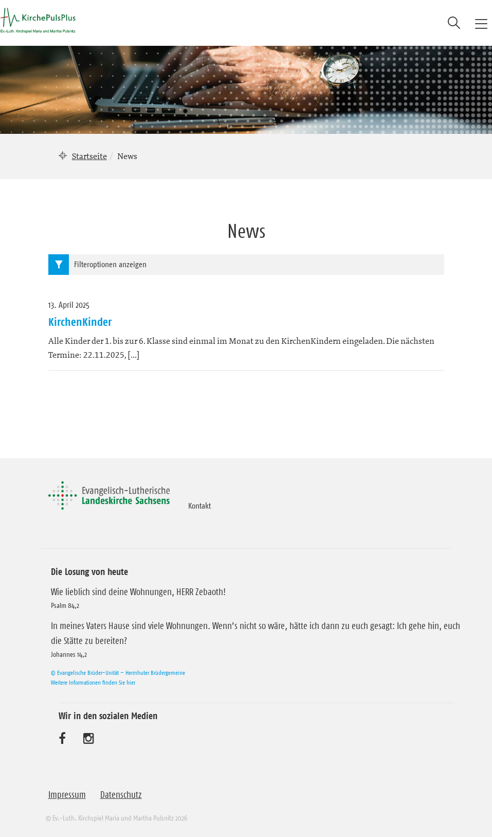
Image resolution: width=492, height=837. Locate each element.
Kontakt (199, 505)
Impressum (67, 794)
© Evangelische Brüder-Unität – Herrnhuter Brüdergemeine (118, 672)
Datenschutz (121, 794)
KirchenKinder (80, 322)
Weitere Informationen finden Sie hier (93, 682)
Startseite (89, 156)
